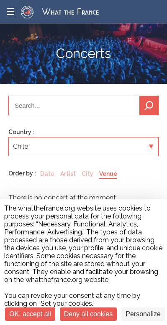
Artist (68, 173)
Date (47, 173)
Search (149, 105)
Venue (108, 173)
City (87, 173)
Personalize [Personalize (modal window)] (143, 313)
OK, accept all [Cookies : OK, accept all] (30, 313)
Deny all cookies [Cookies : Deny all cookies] (88, 313)
